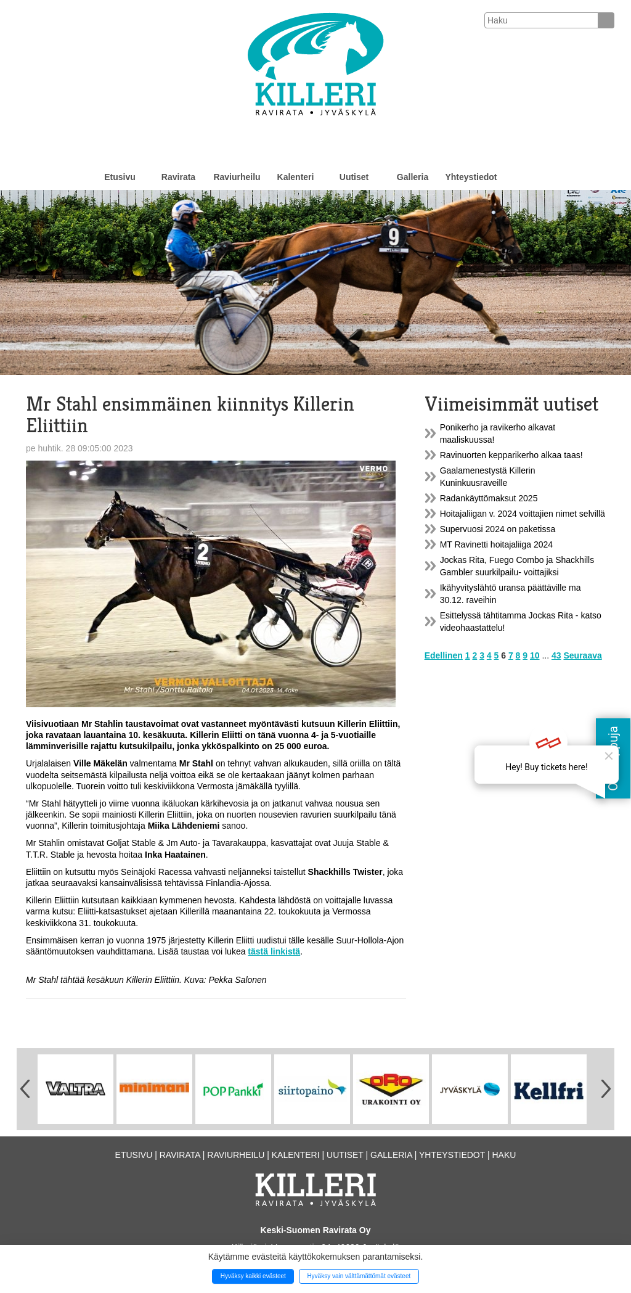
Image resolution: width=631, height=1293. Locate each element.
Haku (504, 1155)
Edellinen (444, 655)
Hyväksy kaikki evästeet (253, 1276)
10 (535, 655)
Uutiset (354, 177)
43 (556, 655)
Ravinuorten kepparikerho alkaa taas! (511, 455)
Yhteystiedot (471, 177)
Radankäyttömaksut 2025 (489, 498)
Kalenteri (295, 177)
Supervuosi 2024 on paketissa (498, 529)
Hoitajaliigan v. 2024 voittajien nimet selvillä (522, 514)
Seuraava (582, 655)
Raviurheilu (236, 177)
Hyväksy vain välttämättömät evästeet (358, 1276)
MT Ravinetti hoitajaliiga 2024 (496, 544)
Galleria (412, 177)
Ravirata (178, 177)
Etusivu (120, 177)
